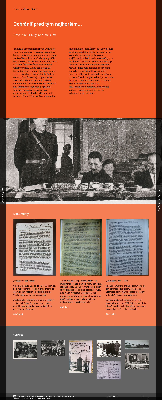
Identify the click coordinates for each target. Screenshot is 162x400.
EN (142, 396)
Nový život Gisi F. (158, 200)
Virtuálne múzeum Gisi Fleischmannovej (32, 396)
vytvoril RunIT (112, 396)
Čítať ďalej (18, 314)
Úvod (16, 9)
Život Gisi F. (3, 195)
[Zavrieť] (148, 398)
